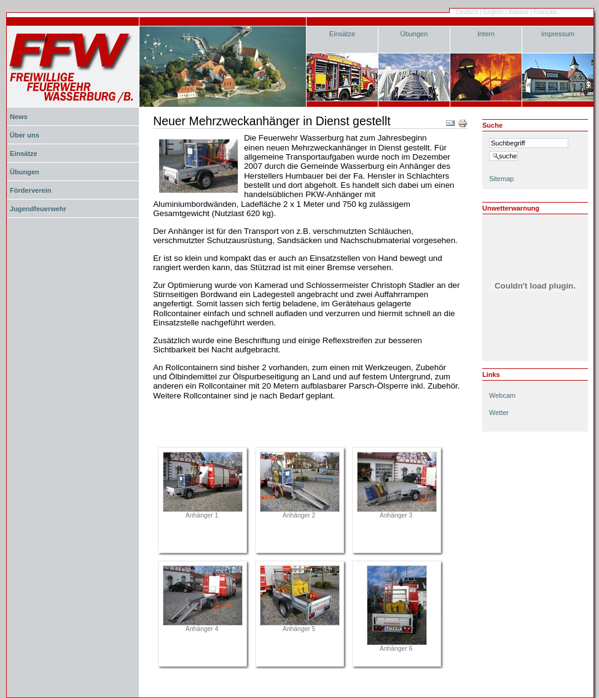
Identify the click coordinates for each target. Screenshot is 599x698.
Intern (486, 33)
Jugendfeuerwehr (38, 208)
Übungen (414, 33)
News (19, 116)
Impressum (558, 33)
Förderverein (30, 190)
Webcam (502, 395)
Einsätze (342, 33)
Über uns (24, 135)
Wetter (499, 412)
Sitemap (501, 178)
